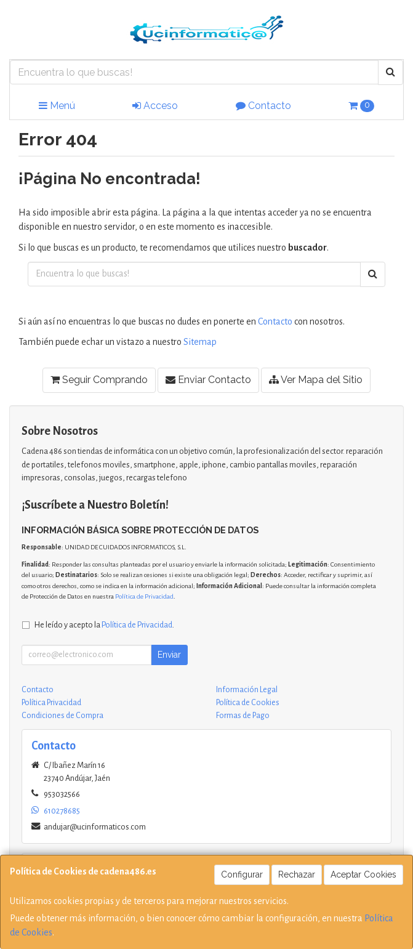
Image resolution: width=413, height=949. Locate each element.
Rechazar (296, 874)
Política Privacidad (51, 702)
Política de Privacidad (144, 596)
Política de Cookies (247, 702)
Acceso (155, 105)
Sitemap (200, 342)
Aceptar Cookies (363, 874)
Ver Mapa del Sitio (316, 380)
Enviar (169, 655)
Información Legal (247, 689)
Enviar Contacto (208, 380)
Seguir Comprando (99, 380)
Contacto (263, 105)
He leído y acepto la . (104, 624)
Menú (57, 105)
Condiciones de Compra (62, 715)
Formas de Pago (243, 715)
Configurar (242, 874)
